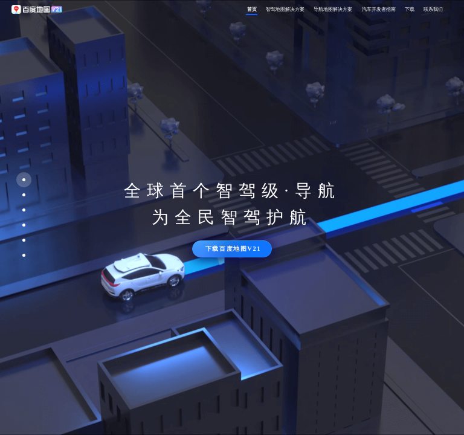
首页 (252, 9)
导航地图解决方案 (333, 9)
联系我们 (433, 9)
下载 (409, 9)
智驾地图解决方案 (285, 9)
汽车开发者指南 (379, 9)
